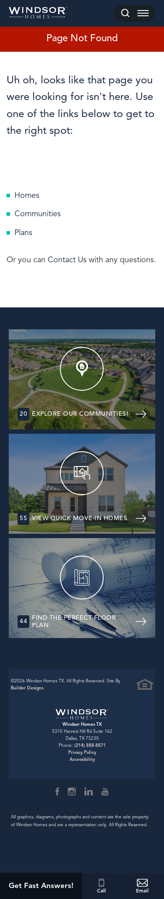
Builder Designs (27, 688)
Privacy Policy (82, 752)
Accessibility (82, 759)
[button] (125, 13)
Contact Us (67, 259)
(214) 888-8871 (90, 745)
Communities (37, 213)
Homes (26, 195)
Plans (23, 232)
